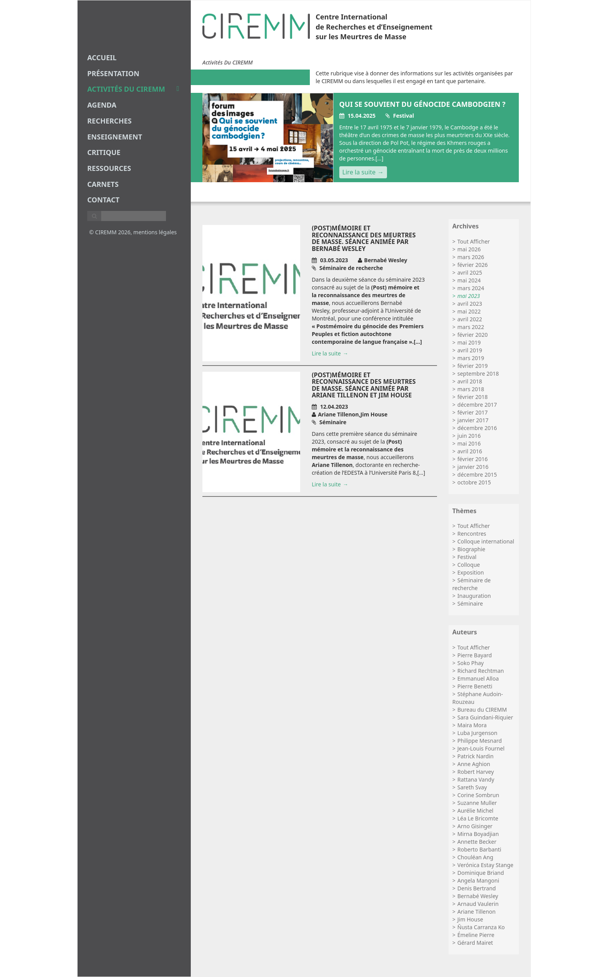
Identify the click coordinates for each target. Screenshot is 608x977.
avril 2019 (470, 350)
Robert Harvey (476, 771)
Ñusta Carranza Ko (481, 927)
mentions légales (155, 232)
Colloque (469, 564)
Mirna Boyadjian (478, 834)
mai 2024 (469, 280)
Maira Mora (472, 725)
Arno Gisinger (475, 826)
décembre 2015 (477, 474)
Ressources (109, 168)
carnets (103, 184)
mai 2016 (469, 443)
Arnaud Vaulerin (478, 903)
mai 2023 (469, 296)
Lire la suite (359, 172)
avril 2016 (470, 451)
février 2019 (473, 365)
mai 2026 (469, 249)
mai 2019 (469, 342)
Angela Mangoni (478, 880)
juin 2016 (469, 435)
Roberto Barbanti (479, 849)
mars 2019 (471, 358)
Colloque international (486, 541)
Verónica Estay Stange (485, 865)
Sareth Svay (472, 787)
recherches (109, 120)
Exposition (471, 572)
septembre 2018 (478, 373)
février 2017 (473, 412)
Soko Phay (471, 663)
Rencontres (472, 533)
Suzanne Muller (477, 802)
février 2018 (473, 397)
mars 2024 (471, 288)
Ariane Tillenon (477, 911)
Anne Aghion (474, 764)
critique (104, 152)
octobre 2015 (474, 482)
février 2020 (473, 334)
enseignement (114, 136)
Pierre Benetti (475, 686)
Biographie (471, 549)
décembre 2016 (477, 428)
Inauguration (474, 595)
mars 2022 (471, 327)
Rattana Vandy (476, 779)
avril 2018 (470, 381)
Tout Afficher (474, 241)
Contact (103, 199)
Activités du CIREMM (133, 89)
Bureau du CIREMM (482, 709)
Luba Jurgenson (477, 733)
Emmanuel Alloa (478, 678)
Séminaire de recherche (472, 584)
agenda (101, 105)
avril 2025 (470, 272)
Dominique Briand (481, 872)
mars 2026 (471, 257)
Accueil (102, 57)
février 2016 (473, 459)
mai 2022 (469, 311)
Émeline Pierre (476, 935)
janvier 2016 (473, 466)
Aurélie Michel (476, 810)
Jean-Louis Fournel (481, 748)
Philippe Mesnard (480, 740)
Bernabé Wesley (478, 896)
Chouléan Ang (475, 857)
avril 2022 (470, 319)
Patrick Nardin (476, 756)
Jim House (470, 919)
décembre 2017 (477, 404)
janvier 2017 (473, 420)
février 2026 (473, 264)
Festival (467, 557)
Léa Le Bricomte (478, 818)
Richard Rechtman (481, 670)
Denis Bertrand (477, 888)
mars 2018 (471, 389)
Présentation (113, 73)
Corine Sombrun (478, 795)
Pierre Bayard (475, 655)
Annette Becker (477, 841)
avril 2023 (470, 303)
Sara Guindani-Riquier (485, 717)
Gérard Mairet (475, 942)
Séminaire (470, 603)
